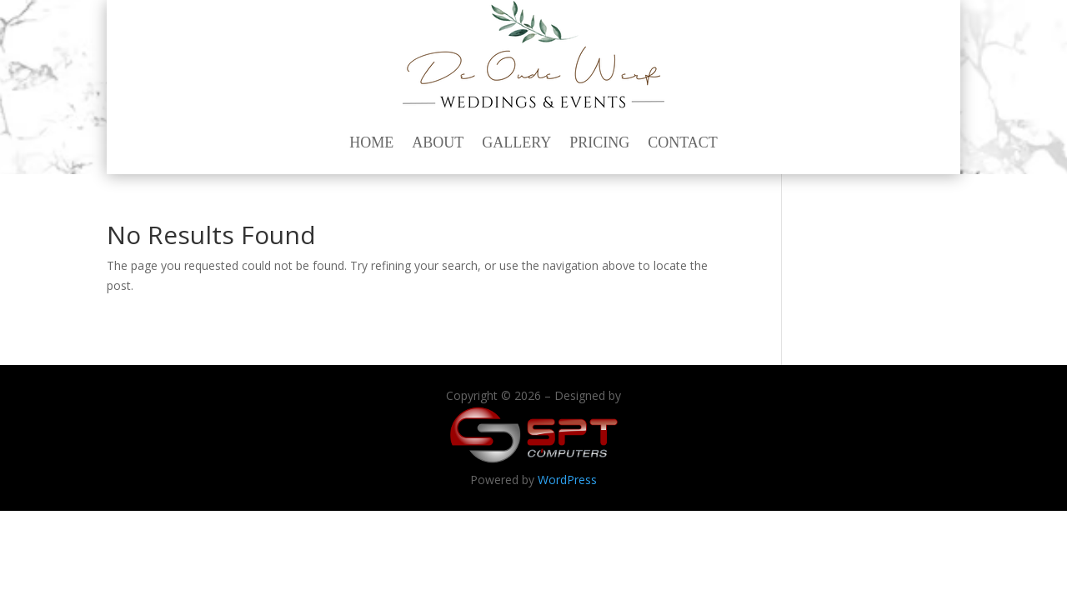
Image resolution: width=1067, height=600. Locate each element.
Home (371, 142)
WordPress (567, 480)
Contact (683, 142)
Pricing (599, 142)
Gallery (516, 142)
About (437, 142)
